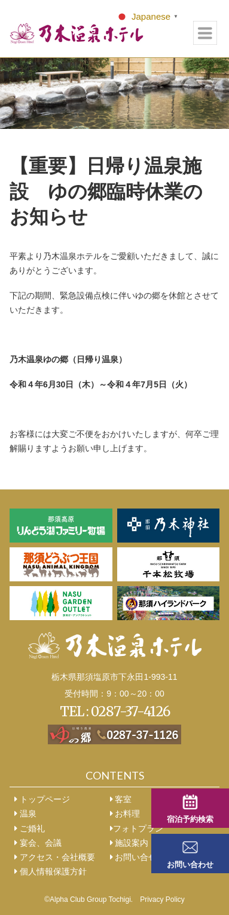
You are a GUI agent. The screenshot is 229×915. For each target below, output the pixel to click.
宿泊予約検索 (190, 819)
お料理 (125, 813)
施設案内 (129, 843)
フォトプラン (136, 828)
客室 (121, 799)
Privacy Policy (162, 899)
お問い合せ (133, 857)
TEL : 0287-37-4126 (115, 711)
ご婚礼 (29, 828)
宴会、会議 (38, 843)
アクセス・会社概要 (54, 857)
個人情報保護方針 (50, 871)
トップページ (42, 799)
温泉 (25, 813)
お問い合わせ (190, 865)
